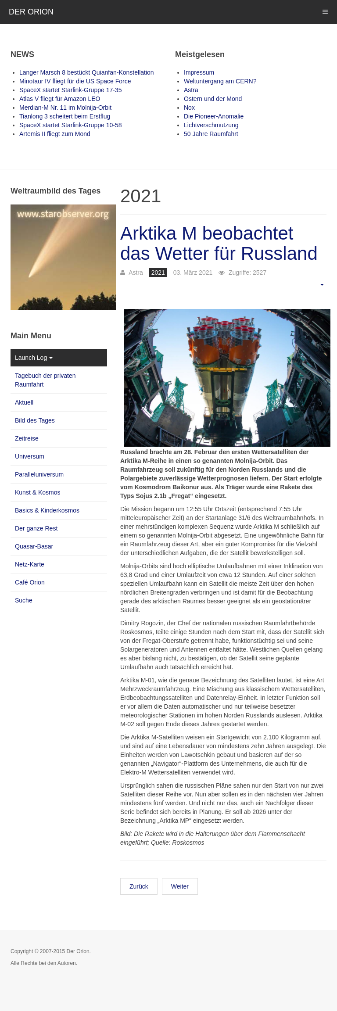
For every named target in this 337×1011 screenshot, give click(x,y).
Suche (23, 600)
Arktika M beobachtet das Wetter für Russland (219, 243)
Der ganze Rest (36, 528)
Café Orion (30, 582)
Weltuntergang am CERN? (220, 81)
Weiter (180, 886)
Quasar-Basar (34, 546)
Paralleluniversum (39, 474)
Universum (29, 456)
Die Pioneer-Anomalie (214, 116)
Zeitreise (27, 438)
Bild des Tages (35, 420)
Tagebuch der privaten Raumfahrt (45, 380)
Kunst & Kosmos (38, 492)
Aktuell (24, 402)
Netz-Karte (29, 564)
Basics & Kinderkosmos (47, 510)
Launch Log (34, 357)
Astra (191, 89)
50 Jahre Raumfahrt (211, 133)
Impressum (199, 72)
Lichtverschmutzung (211, 125)
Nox (189, 107)
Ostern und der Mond (213, 98)
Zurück (138, 886)
